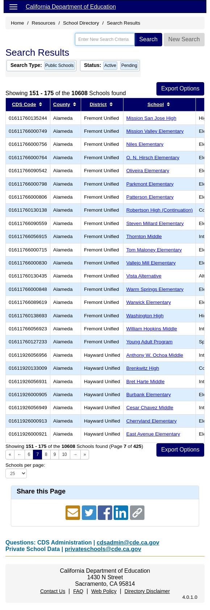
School (155, 104)
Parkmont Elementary (150, 184)
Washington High (145, 315)
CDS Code (24, 104)
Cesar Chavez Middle (149, 407)
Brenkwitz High (142, 368)
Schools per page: (25, 465)
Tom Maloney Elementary (154, 250)
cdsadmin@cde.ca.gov (128, 542)
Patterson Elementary (150, 197)
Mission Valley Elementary (155, 131)
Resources (43, 23)
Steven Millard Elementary (155, 223)
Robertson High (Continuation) (159, 210)
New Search (184, 39)
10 (64, 454)
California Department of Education (71, 7)
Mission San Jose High (151, 118)
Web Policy (104, 591)
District (98, 104)
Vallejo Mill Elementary (151, 263)
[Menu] (13, 6)
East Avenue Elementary (153, 434)
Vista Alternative (143, 276)
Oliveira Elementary (147, 170)
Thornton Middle (144, 236)
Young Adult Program (149, 341)
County (61, 104)
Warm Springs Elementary (155, 289)
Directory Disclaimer (147, 591)
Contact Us (52, 591)
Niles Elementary (145, 144)
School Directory (81, 23)
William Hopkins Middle (151, 328)
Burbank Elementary (148, 394)
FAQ (78, 591)
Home (17, 23)
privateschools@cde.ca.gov (103, 549)
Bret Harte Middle (145, 381)
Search (148, 39)
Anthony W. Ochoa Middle (154, 355)
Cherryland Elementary (151, 421)
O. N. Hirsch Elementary (153, 157)
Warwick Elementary (148, 302)
